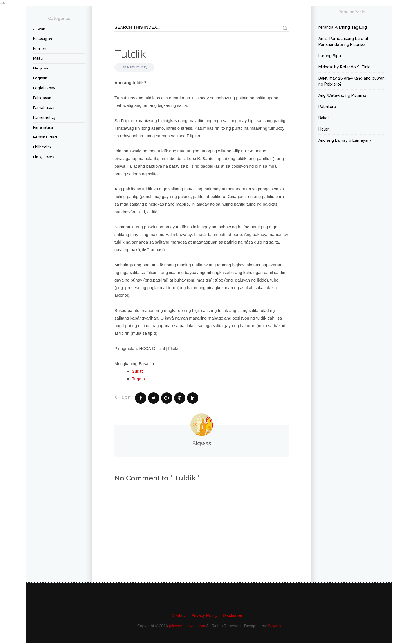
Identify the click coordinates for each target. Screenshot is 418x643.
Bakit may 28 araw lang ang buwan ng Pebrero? (351, 81)
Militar (38, 58)
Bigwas (274, 626)
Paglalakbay (44, 88)
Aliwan (39, 29)
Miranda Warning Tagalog (342, 27)
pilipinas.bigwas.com (187, 626)
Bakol (323, 118)
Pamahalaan (44, 107)
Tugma (138, 378)
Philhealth (42, 147)
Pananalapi (43, 127)
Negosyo (41, 68)
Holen (324, 129)
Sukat (137, 371)
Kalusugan (42, 39)
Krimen (39, 48)
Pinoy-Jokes (43, 157)
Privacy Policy (204, 615)
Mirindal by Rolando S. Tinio (344, 67)
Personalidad (45, 137)
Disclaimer (232, 615)
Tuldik (130, 53)
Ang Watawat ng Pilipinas (342, 95)
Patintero (327, 106)
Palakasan (42, 98)
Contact (178, 615)
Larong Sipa (329, 55)
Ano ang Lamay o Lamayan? (345, 140)
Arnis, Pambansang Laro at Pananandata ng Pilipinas (343, 41)
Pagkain (40, 78)
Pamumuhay (44, 117)
